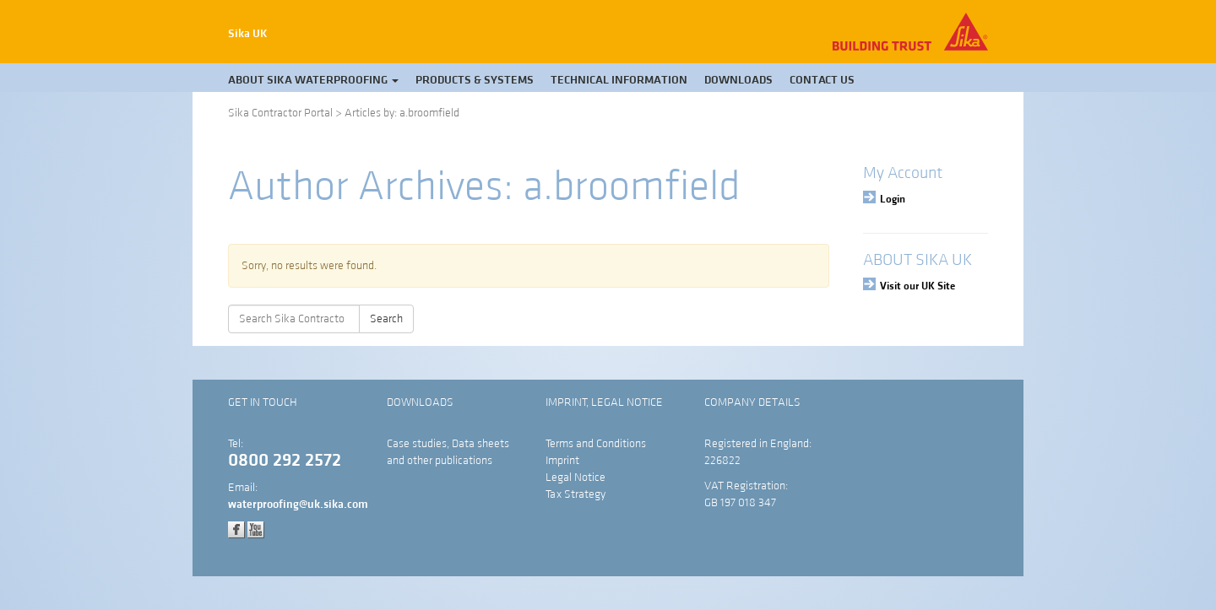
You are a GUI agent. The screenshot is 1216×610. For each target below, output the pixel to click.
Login (892, 199)
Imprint (562, 460)
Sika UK (248, 33)
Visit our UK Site (917, 286)
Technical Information (619, 80)
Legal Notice (575, 477)
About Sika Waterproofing (313, 80)
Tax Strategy (575, 494)
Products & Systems (474, 80)
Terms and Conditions (596, 443)
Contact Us (822, 80)
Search (386, 319)
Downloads (738, 80)
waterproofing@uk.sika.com (298, 504)
